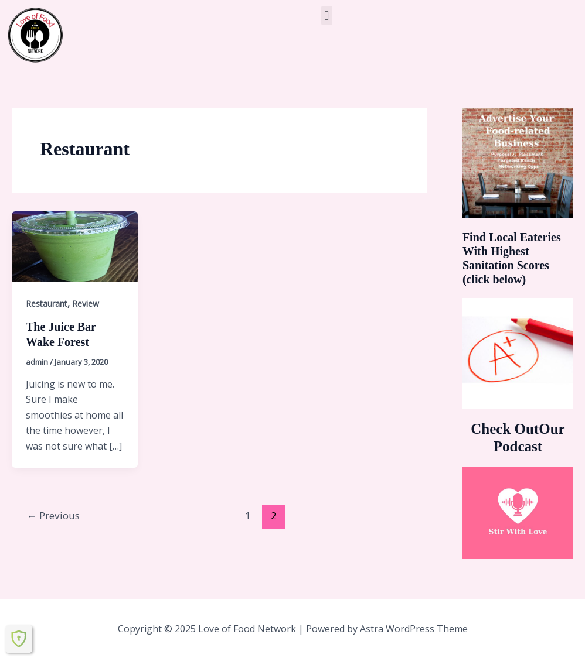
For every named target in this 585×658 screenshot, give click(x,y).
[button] (326, 15)
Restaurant (46, 303)
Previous (53, 515)
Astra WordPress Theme (414, 628)
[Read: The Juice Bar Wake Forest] (75, 245)
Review (85, 303)
